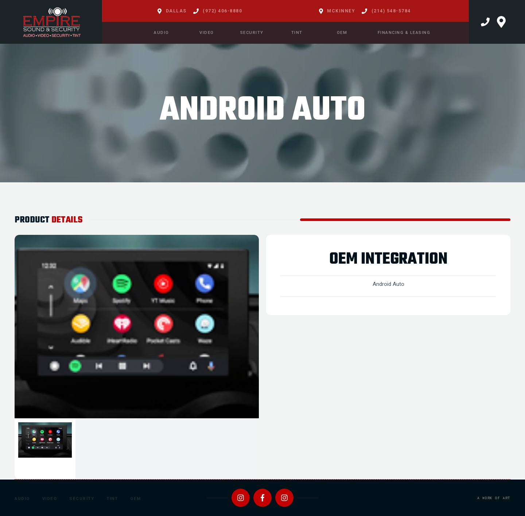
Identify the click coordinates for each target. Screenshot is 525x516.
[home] (51, 22)
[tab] (45, 449)
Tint (112, 498)
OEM (135, 498)
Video (49, 498)
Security (81, 498)
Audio (22, 498)
